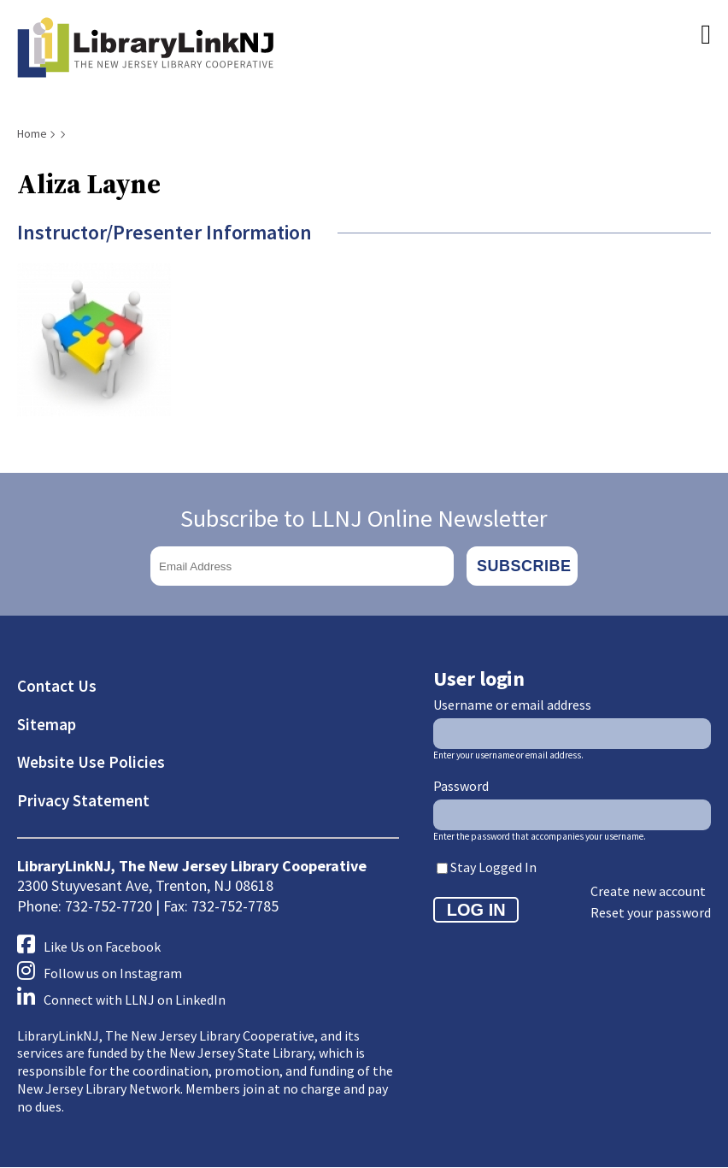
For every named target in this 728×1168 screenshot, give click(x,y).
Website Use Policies (91, 762)
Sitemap (46, 724)
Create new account (648, 891)
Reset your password (650, 912)
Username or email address (512, 704)
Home (32, 133)
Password (461, 785)
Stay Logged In (493, 867)
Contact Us (57, 685)
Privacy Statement (83, 800)
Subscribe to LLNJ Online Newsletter (364, 518)
